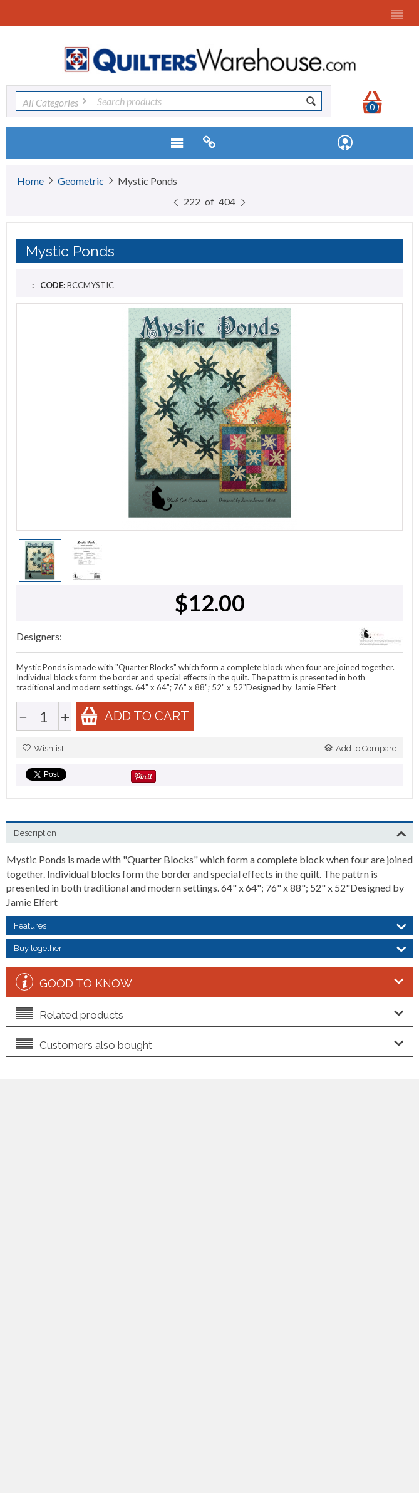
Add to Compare (360, 748)
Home (30, 181)
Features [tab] (210, 924)
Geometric (81, 181)
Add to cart (134, 716)
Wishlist (43, 748)
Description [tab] (210, 832)
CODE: (52, 285)
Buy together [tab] (210, 947)
